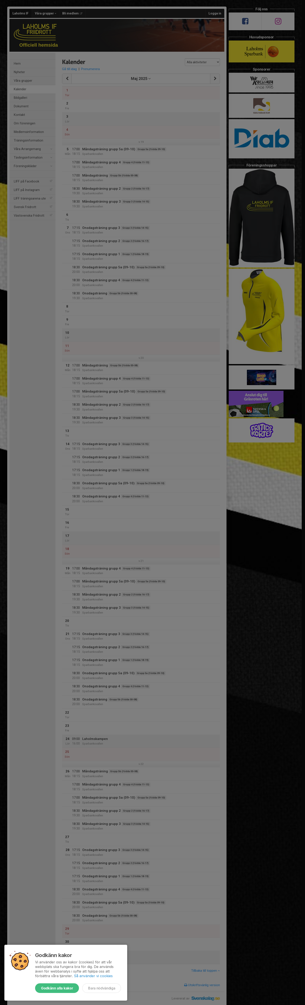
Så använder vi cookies (93, 976)
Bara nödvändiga (101, 988)
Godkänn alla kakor (57, 988)
